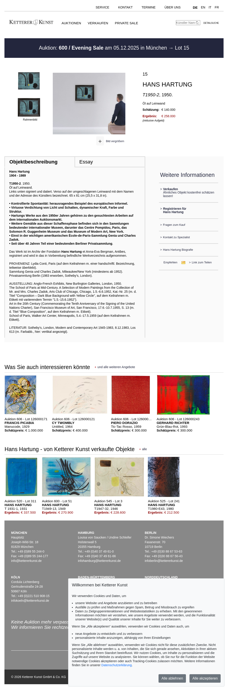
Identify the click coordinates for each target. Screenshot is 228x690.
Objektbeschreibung (33, 162)
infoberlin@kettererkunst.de (164, 561)
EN (203, 7)
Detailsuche (211, 23)
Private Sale (126, 23)
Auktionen (71, 23)
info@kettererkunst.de (26, 561)
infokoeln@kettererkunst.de (30, 600)
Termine (149, 7)
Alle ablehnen (172, 678)
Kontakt (125, 7)
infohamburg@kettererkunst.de (99, 561)
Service (102, 7)
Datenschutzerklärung (116, 665)
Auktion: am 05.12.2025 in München (103, 48)
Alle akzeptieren (205, 678)
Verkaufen (98, 23)
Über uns (173, 7)
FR (217, 7)
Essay (86, 162)
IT (210, 7)
